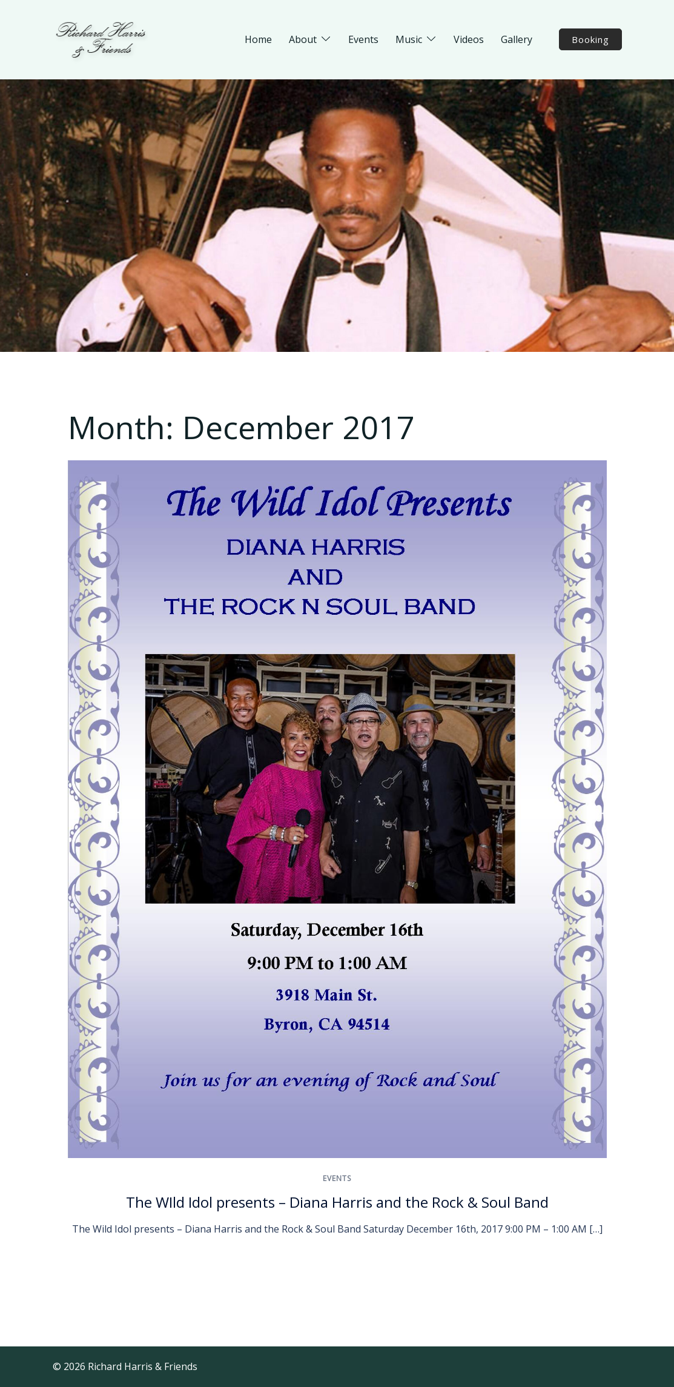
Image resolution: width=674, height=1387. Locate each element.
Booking (590, 39)
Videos (469, 39)
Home (258, 39)
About (303, 39)
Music (408, 39)
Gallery (516, 39)
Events (363, 39)
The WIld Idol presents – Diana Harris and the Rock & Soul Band (337, 1202)
